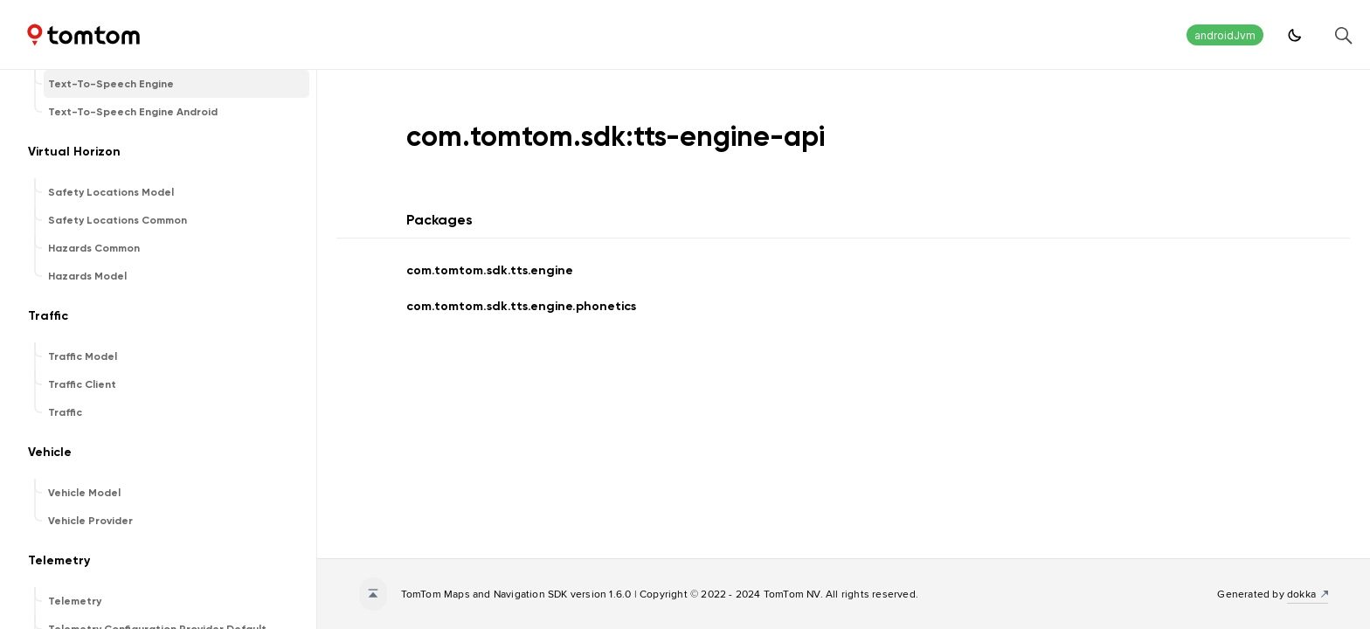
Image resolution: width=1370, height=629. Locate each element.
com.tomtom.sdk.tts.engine (489, 270)
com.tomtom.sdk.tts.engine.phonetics (521, 306)
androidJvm (1225, 35)
